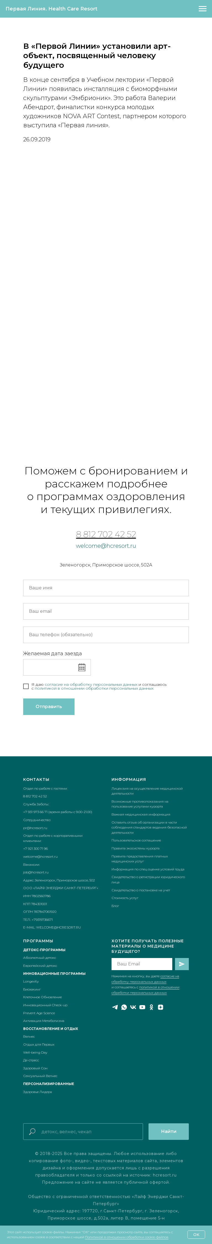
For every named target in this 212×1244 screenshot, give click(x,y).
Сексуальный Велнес (40, 1076)
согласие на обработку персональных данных (92, 684)
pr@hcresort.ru (35, 828)
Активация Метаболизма (43, 1021)
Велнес (29, 1036)
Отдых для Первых (38, 1044)
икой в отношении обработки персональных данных (100, 688)
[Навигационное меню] (202, 9)
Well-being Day (35, 1052)
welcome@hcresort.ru (106, 546)
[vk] (133, 1007)
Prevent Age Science (39, 1013)
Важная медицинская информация (141, 814)
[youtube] (142, 1007)
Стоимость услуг (125, 898)
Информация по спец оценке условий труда (148, 869)
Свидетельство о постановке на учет (141, 890)
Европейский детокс (40, 966)
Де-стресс (31, 1060)
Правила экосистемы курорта (136, 848)
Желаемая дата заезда (52, 654)
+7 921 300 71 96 (35, 848)
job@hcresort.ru (36, 872)
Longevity (31, 981)
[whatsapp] (124, 1007)
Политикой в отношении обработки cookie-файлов (126, 1237)
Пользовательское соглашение (136, 840)
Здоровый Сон (35, 1068)
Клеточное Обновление (42, 997)
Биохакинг (32, 989)
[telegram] (115, 1007)
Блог (115, 906)
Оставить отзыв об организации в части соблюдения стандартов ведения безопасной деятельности (149, 827)
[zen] (160, 1007)
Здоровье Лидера (37, 1092)
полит (41, 688)
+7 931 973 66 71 (35, 812)
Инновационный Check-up (45, 1005)
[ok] (151, 1007)
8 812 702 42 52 (106, 534)
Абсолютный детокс (39, 958)
